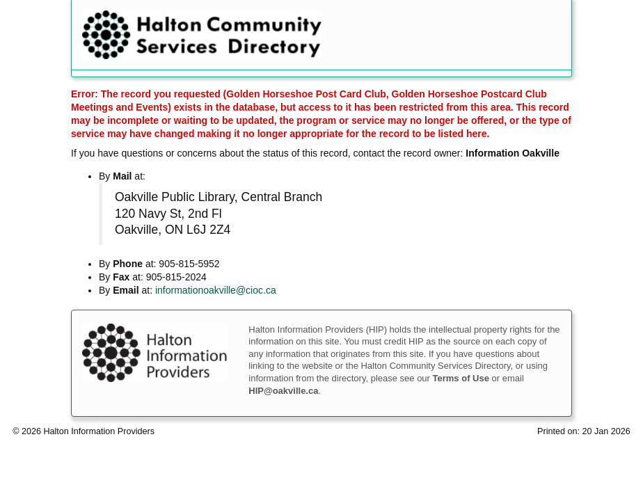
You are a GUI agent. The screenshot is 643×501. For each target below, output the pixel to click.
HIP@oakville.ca (283, 390)
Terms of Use (461, 378)
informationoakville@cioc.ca (215, 290)
